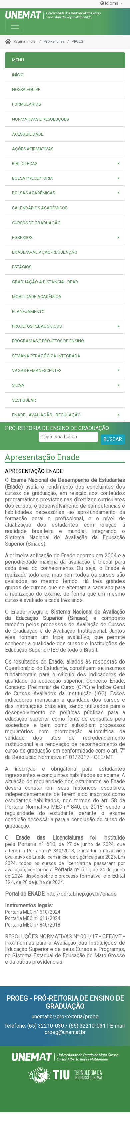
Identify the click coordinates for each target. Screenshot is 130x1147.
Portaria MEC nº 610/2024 (32, 912)
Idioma (109, 3)
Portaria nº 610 (36, 844)
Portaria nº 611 (72, 869)
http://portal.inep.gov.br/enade (82, 894)
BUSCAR (113, 439)
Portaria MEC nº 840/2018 (32, 925)
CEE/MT (112, 936)
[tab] (65, 89)
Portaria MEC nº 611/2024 (32, 918)
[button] (65, 163)
